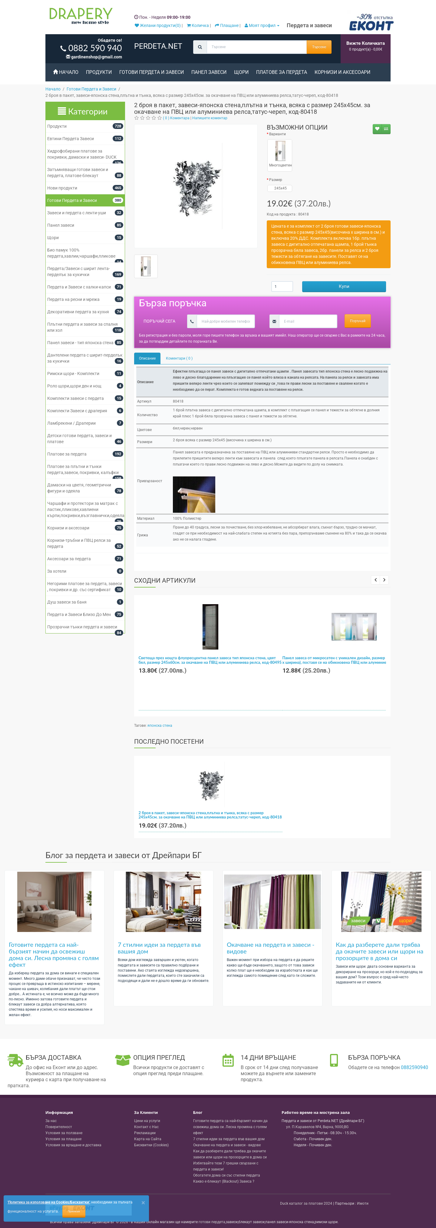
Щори (241, 72)
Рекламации (145, 1133)
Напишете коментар (209, 118)
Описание (147, 358)
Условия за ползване (63, 1133)
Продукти (99, 72)
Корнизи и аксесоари (342, 72)
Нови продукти (62, 188)
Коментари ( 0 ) (179, 358)
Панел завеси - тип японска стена (80, 342)
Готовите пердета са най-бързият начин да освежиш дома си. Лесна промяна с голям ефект (54, 954)
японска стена (159, 725)
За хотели (56, 571)
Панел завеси (208, 72)
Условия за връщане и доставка (73, 1145)
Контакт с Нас (146, 1127)
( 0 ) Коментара (176, 118)
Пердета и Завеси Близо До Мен (79, 614)
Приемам (74, 1211)
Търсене (319, 47)
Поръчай (357, 321)
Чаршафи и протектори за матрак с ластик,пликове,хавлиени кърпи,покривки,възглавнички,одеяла (85, 509)
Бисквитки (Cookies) (151, 1145)
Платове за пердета (281, 72)
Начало (65, 72)
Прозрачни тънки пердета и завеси (82, 626)
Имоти (362, 1203)
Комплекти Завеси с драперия (77, 410)
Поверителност (58, 1127)
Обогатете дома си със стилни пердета (226, 1175)
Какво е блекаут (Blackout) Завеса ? (223, 1181)
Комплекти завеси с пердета (75, 398)
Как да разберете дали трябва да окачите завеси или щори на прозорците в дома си (379, 951)
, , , (317, 1127)
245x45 (280, 188)
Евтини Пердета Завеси (70, 138)
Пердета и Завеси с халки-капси (79, 287)
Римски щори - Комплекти (73, 373)
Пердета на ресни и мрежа (73, 299)
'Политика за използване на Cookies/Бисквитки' (49, 1202)
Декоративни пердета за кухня (78, 311)
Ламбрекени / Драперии (71, 423)
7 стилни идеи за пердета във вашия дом (159, 948)
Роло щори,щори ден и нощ (74, 386)
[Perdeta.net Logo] (79, 17)
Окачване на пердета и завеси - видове (271, 948)
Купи (344, 286)
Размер (275, 180)
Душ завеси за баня (67, 602)
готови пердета (212, 1222)
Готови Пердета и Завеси (151, 72)
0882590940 (414, 1067)
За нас (51, 1121)
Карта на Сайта (147, 1139)
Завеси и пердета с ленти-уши (76, 212)
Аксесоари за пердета (69, 558)
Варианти (277, 134)
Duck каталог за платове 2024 (306, 1203)
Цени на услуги (147, 1121)
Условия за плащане (63, 1139)
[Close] (143, 1202)
